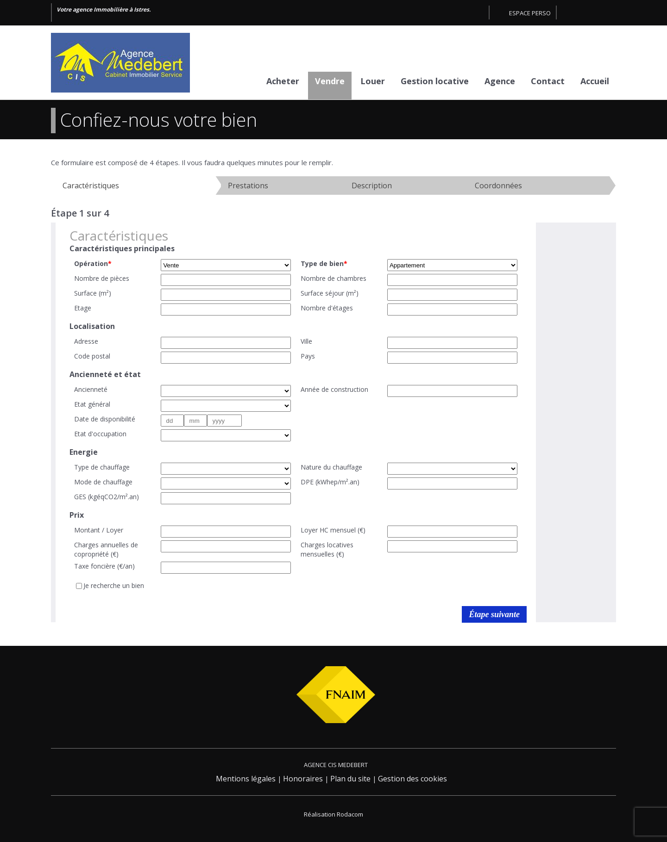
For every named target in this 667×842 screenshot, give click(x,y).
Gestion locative (435, 81)
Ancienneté (90, 389)
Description (372, 185)
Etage (82, 307)
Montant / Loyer (98, 530)
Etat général (92, 404)
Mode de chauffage (103, 481)
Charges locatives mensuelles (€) (327, 549)
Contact (548, 81)
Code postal (92, 356)
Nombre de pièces (101, 278)
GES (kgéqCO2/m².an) (106, 496)
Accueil (594, 81)
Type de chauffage (102, 467)
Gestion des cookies (412, 779)
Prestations (248, 185)
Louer (372, 81)
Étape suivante (494, 614)
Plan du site (350, 779)
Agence (500, 81)
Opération (93, 263)
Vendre (330, 81)
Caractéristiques (91, 185)
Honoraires (303, 779)
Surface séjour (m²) (330, 293)
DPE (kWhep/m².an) (330, 481)
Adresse (86, 341)
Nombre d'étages (327, 307)
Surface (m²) (92, 293)
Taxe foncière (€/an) (104, 566)
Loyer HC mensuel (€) (333, 530)
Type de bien (324, 263)
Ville (306, 341)
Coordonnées (498, 185)
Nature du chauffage (331, 467)
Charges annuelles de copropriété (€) (106, 549)
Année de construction (334, 389)
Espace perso (530, 13)
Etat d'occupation (100, 433)
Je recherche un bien (113, 585)
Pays (308, 356)
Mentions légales (246, 779)
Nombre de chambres (333, 278)
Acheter (282, 81)
